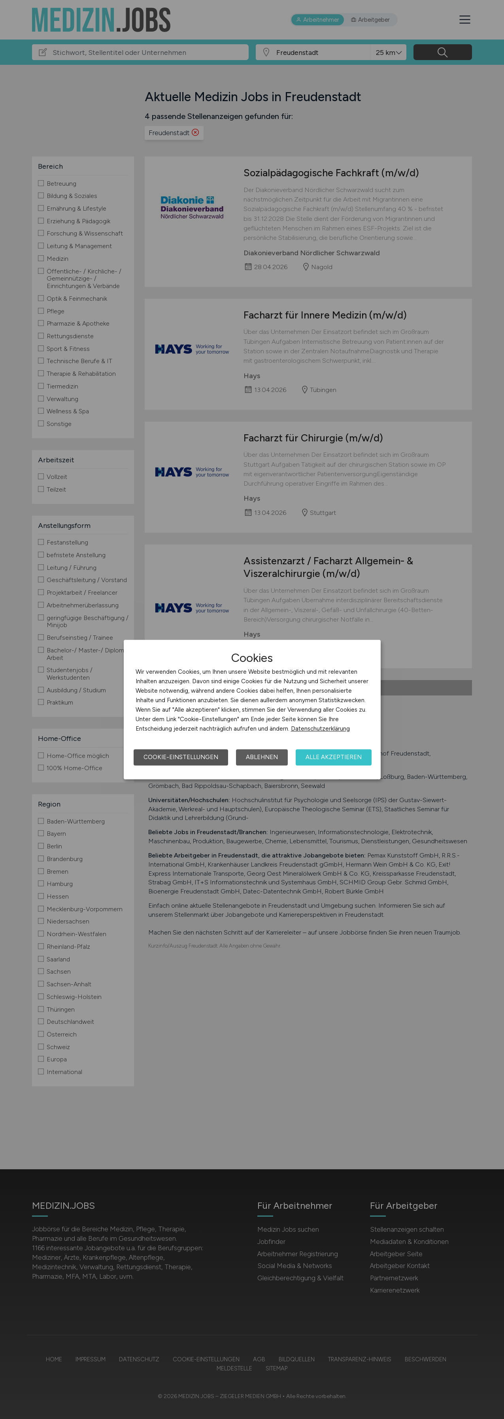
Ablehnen (262, 757)
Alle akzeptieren (334, 757)
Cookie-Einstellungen (180, 757)
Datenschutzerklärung (320, 728)
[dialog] (252, 710)
